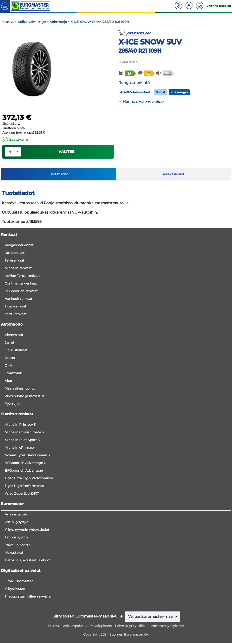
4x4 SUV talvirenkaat (135, 92)
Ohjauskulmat (16, 350)
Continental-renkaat (21, 283)
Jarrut (9, 342)
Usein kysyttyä (16, 522)
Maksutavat (14, 552)
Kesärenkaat (15, 253)
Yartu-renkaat (16, 314)
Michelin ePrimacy (20, 447)
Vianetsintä (14, 335)
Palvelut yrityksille (130, 626)
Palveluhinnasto (18, 545)
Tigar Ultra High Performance (29, 478)
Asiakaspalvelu (16, 514)
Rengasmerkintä (134, 82)
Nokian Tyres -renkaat (22, 276)
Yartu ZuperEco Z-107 (22, 493)
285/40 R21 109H (139, 50)
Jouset (10, 358)
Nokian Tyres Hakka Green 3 (27, 455)
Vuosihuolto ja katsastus (24, 396)
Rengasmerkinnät (19, 245)
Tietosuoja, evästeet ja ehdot (28, 560)
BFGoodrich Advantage (24, 470)
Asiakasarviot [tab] (173, 174)
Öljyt (8, 365)
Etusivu (54, 626)
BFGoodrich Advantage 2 (25, 463)
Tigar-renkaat (15, 306)
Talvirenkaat (14, 260)
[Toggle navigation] (5, 6)
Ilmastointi (13, 373)
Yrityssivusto (15, 589)
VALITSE (66, 151)
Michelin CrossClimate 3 (24, 432)
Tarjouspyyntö (16, 537)
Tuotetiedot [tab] (58, 174)
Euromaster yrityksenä (165, 626)
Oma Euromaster (19, 581)
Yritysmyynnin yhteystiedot (27, 530)
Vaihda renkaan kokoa (142, 101)
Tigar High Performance (24, 486)
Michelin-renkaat (18, 268)
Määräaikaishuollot (20, 388)
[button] (127, 73)
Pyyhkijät (12, 404)
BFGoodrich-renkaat (21, 291)
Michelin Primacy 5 (20, 424)
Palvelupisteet (100, 626)
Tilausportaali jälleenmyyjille (27, 596)
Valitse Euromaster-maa (150, 616)
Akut (8, 381)
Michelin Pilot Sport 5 (22, 440)
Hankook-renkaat (18, 299)
